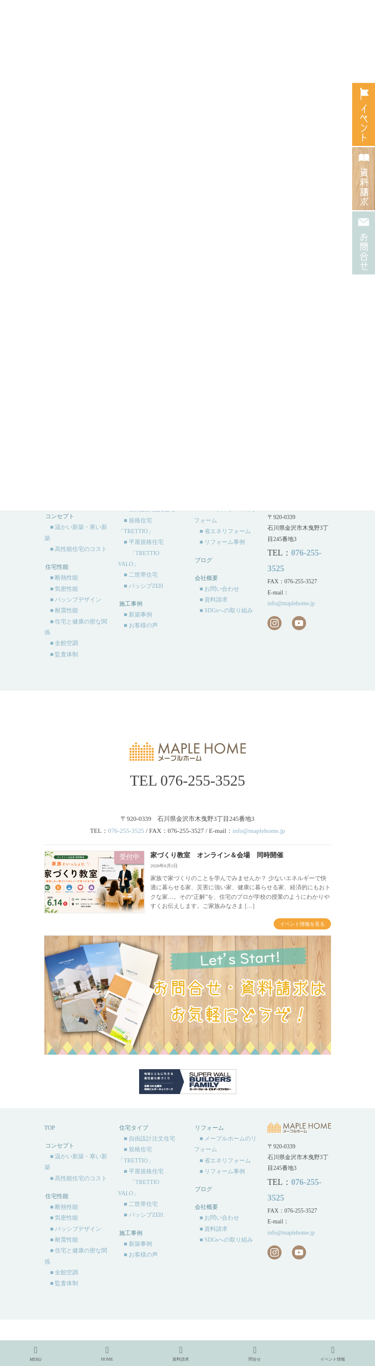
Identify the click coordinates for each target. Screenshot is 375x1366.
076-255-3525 (202, 780)
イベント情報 (332, 1353)
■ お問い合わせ (220, 589)
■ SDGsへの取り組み (226, 610)
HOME (107, 1353)
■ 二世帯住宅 (141, 575)
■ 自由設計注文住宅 (149, 1139)
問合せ (254, 1353)
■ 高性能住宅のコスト (79, 549)
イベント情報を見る (302, 924)
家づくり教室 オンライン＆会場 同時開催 (216, 855)
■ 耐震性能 (64, 610)
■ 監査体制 (64, 654)
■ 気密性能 (64, 589)
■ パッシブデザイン (76, 600)
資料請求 (180, 1353)
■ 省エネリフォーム (225, 531)
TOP (49, 1128)
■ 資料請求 (214, 600)
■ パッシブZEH (143, 586)
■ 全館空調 (64, 643)
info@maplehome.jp (291, 603)
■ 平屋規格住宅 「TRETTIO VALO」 (141, 553)
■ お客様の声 (141, 625)
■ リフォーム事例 (222, 542)
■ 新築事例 (138, 614)
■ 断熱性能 (64, 578)
